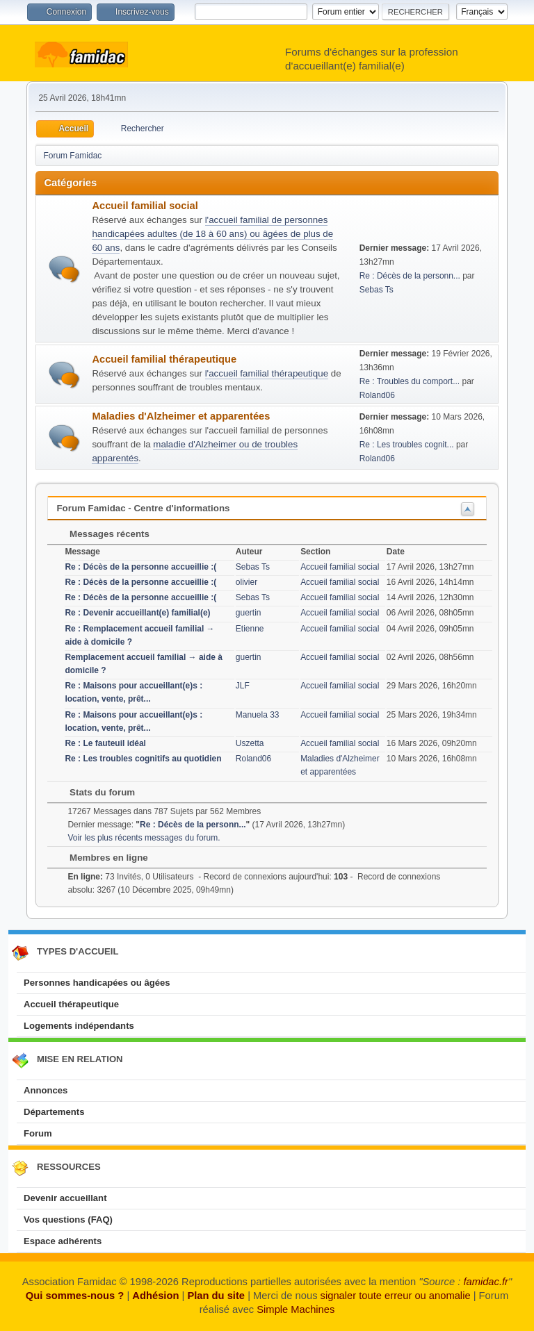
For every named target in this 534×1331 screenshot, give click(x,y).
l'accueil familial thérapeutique (266, 373)
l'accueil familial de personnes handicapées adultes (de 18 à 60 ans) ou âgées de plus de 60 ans (212, 234)
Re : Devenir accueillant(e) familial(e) (137, 613)
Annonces (45, 1090)
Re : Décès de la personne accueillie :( (140, 567)
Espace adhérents (63, 1241)
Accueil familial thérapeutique (164, 359)
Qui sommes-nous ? (75, 1295)
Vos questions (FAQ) (68, 1219)
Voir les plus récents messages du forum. (143, 838)
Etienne (250, 629)
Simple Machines (295, 1309)
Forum (38, 1133)
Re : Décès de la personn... (409, 276)
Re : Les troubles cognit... (406, 444)
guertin (248, 613)
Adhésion (155, 1295)
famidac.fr (485, 1281)
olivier (246, 582)
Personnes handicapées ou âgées (97, 982)
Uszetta (250, 743)
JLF (243, 686)
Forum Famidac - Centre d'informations (142, 508)
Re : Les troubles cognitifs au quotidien (143, 758)
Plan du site (216, 1295)
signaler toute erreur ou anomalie (396, 1295)
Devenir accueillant (65, 1198)
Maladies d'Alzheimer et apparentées (181, 416)
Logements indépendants (79, 1025)
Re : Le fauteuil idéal (105, 743)
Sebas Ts (376, 290)
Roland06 (377, 395)
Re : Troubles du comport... (409, 381)
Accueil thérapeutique (71, 1004)
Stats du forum (95, 792)
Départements (54, 1112)
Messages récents (102, 534)
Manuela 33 (258, 715)
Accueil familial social (144, 205)
